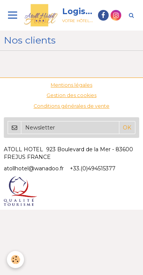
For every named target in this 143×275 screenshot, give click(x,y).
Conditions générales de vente (71, 106)
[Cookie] (15, 259)
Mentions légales (71, 85)
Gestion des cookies (71, 95)
